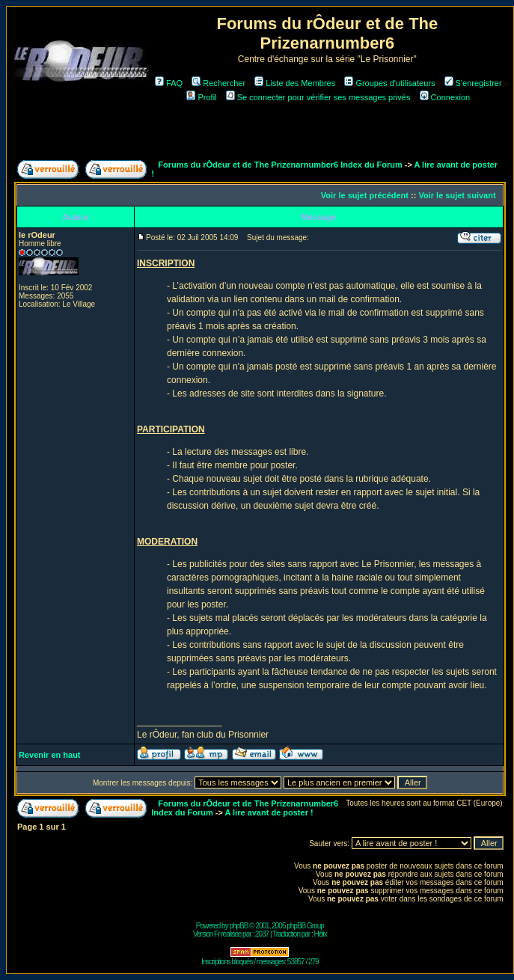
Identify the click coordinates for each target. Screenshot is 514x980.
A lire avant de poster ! (268, 812)
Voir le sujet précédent (365, 195)
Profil (201, 97)
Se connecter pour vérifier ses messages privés (318, 97)
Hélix (320, 934)
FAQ (169, 83)
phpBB (238, 926)
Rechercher (218, 83)
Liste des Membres (294, 83)
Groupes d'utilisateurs (389, 83)
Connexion (445, 97)
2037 (262, 934)
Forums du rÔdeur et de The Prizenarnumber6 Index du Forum (280, 164)
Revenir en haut (50, 754)
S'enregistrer (473, 83)
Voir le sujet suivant (456, 195)
